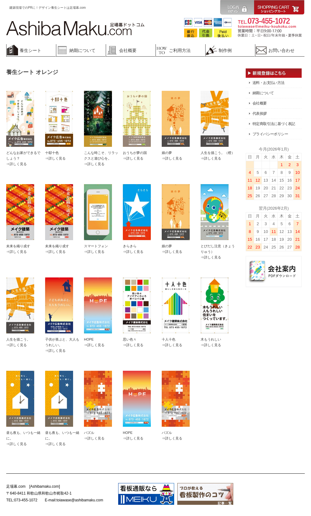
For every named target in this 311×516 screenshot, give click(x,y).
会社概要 (260, 103)
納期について (263, 93)
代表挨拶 (260, 113)
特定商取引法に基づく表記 (274, 124)
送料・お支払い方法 (269, 83)
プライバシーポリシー (270, 134)
